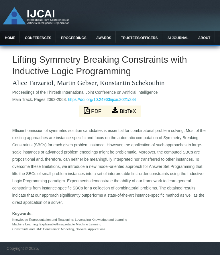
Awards (103, 38)
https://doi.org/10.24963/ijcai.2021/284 (102, 99)
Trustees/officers (139, 38)
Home (10, 38)
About (204, 38)
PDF (93, 110)
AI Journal (177, 38)
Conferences (38, 38)
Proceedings (74, 38)
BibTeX (124, 110)
